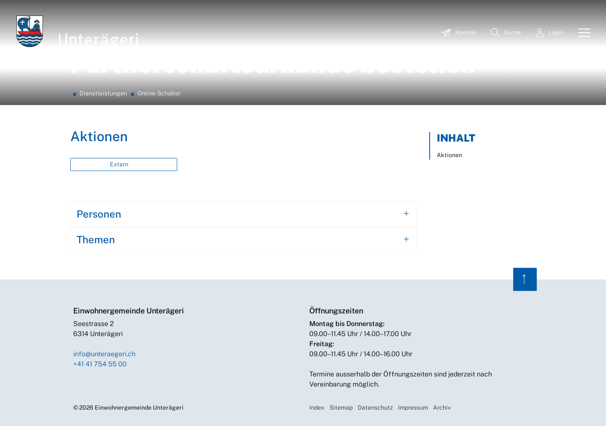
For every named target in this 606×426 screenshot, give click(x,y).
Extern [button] (120, 164)
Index (316, 407)
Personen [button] (99, 214)
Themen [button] (96, 239)
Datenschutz (375, 407)
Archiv (442, 407)
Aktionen (449, 155)
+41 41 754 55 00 (100, 364)
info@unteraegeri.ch (104, 354)
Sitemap (341, 407)
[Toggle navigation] (581, 33)
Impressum (413, 407)
